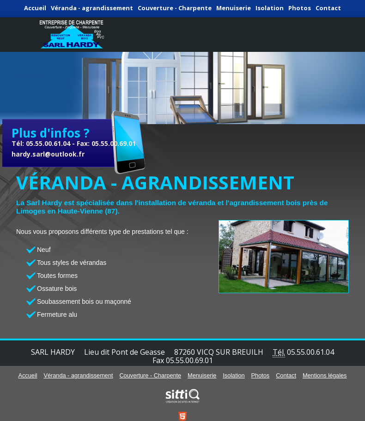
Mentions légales (325, 375)
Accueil (35, 8)
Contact (328, 8)
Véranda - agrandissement (92, 8)
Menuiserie (233, 8)
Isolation (270, 8)
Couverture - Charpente (175, 8)
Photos (299, 8)
